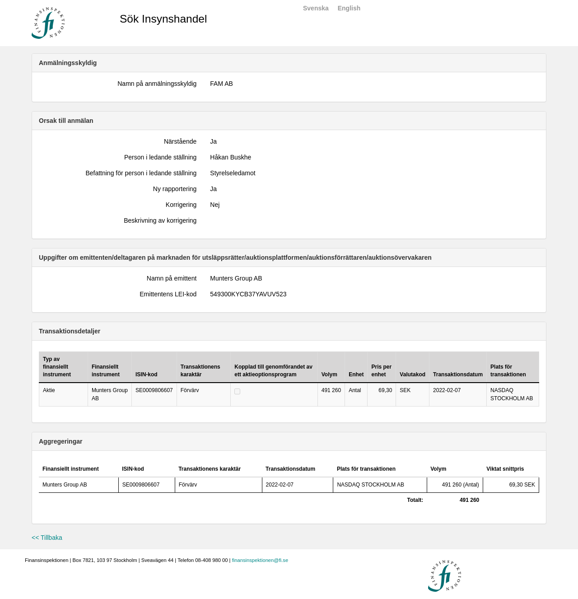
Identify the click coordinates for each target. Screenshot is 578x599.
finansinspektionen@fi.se (260, 560)
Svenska (316, 8)
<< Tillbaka (47, 537)
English (349, 8)
